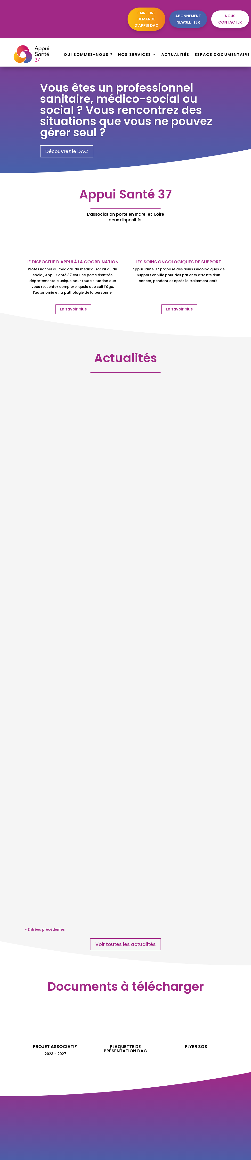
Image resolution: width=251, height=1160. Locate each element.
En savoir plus (73, 309)
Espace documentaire (222, 55)
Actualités (175, 55)
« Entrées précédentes (45, 929)
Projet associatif (55, 1046)
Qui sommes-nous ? (88, 55)
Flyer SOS (196, 1046)
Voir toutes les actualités (125, 944)
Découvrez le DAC (66, 151)
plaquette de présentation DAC (125, 1048)
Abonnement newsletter (188, 19)
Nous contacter (230, 19)
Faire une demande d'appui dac (146, 19)
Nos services (134, 55)
